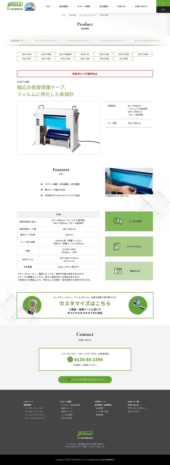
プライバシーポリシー (137, 408)
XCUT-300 (65, 58)
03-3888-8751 (75, 447)
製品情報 (64, 6)
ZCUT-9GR (46, 54)
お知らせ (121, 6)
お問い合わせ (141, 6)
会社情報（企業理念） (104, 405)
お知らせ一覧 (133, 402)
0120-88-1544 (88, 359)
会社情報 (103, 6)
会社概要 (99, 408)
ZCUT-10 (85, 54)
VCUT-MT (26, 58)
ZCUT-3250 (143, 54)
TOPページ (28, 402)
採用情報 (99, 415)
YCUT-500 (104, 58)
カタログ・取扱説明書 (70, 405)
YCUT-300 (84, 58)
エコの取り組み (102, 411)
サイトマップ (133, 411)
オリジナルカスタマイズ (35, 418)
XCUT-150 (46, 58)
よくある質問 (67, 415)
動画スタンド (67, 408)
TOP (48, 6)
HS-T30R (123, 58)
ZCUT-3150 (123, 54)
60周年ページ (100, 402)
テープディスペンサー (88, 15)
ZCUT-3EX (104, 54)
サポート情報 (83, 6)
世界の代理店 (67, 418)
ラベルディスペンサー (34, 411)
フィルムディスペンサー (35, 415)
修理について (67, 411)
